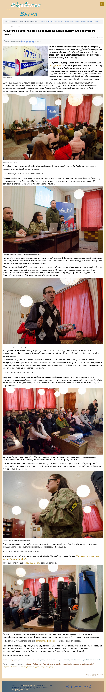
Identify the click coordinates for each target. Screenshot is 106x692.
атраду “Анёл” (56, 65)
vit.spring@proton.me (20, 690)
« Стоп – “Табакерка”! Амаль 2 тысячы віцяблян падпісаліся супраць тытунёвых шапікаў (60, 664)
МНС (87, 660)
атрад (39, 660)
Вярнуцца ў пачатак (94, 674)
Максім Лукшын (68, 660)
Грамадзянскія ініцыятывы (22, 660)
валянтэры (92, 660)
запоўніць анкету (32, 563)
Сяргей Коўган (57, 660)
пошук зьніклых (46, 660)
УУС (98, 660)
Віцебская (25, 4)
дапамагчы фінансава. (47, 641)
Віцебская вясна (29, 685)
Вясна (29, 13)
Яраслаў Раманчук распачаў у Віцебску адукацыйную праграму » (29, 667)
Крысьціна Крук (79, 660)
